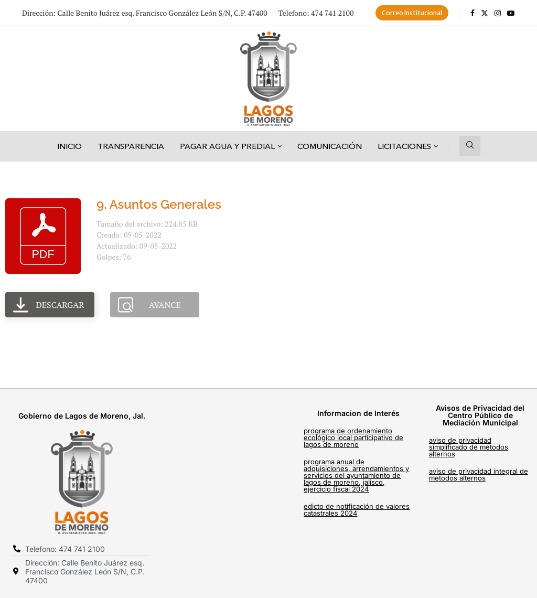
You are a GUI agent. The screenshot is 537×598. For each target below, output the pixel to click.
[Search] (469, 146)
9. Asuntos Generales (158, 204)
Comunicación (329, 146)
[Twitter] (484, 13)
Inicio (69, 146)
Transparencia (131, 146)
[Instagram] (497, 13)
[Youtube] (511, 13)
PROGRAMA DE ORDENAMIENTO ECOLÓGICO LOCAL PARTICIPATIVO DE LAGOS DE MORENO (353, 437)
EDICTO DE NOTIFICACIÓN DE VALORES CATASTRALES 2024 (357, 509)
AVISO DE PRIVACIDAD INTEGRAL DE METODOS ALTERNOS (478, 474)
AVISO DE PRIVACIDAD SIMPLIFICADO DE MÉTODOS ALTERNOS (468, 447)
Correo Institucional (412, 13)
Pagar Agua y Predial (227, 146)
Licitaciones (404, 146)
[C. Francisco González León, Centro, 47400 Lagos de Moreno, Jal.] (228, 488)
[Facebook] (472, 13)
